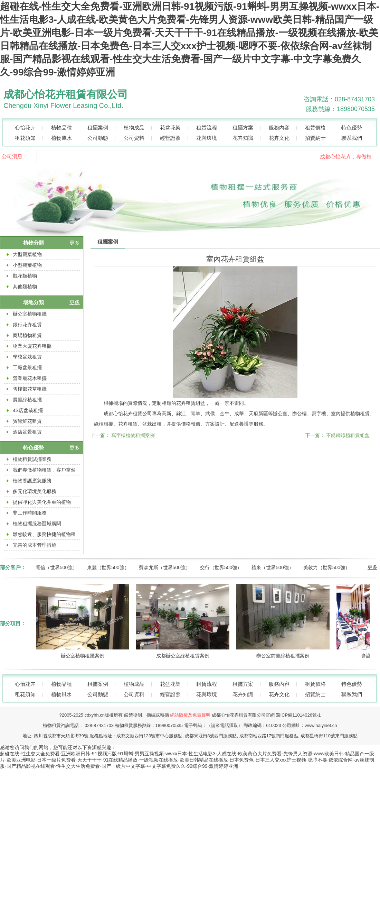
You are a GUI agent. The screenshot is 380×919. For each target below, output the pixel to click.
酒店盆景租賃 (27, 432)
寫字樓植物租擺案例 (133, 435)
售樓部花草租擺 (30, 389)
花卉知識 (242, 138)
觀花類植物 (25, 276)
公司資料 (134, 138)
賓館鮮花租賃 (27, 421)
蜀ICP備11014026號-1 (298, 715)
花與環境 (206, 138)
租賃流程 (206, 127)
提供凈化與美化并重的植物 (42, 502)
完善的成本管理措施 (34, 545)
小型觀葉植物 (27, 265)
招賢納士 (315, 138)
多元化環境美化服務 (34, 491)
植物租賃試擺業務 (32, 459)
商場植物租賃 (27, 335)
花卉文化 (279, 138)
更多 (74, 243)
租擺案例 (97, 127)
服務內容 (279, 127)
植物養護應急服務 (32, 480)
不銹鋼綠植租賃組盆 (348, 435)
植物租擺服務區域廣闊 (37, 523)
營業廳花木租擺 (30, 378)
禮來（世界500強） (272, 567)
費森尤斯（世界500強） (164, 567)
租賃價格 (315, 127)
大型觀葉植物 (27, 254)
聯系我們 (351, 138)
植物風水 (61, 138)
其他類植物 (25, 286)
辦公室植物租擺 (30, 314)
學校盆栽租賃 (27, 357)
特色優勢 (351, 127)
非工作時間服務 (30, 513)
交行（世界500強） (221, 567)
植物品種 (61, 127)
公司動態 (97, 138)
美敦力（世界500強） (326, 567)
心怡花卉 (25, 127)
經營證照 (170, 138)
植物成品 (134, 127)
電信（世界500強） (56, 567)
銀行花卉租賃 (27, 324)
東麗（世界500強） (108, 567)
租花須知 (25, 138)
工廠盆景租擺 (27, 367)
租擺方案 (242, 127)
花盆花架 (170, 127)
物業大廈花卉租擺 (32, 346)
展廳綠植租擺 (27, 399)
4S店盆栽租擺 (28, 410)
